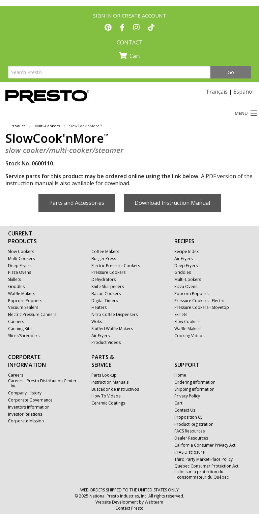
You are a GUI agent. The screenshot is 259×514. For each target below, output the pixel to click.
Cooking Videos (189, 336)
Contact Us (184, 410)
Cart (129, 56)
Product (17, 126)
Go (231, 72)
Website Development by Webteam (129, 502)
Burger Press (103, 258)
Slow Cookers (21, 251)
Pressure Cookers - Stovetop (201, 307)
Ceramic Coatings (108, 403)
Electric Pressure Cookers (115, 265)
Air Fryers (100, 336)
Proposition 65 (188, 417)
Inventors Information (29, 407)
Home (180, 375)
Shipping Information (194, 389)
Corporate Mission (26, 421)
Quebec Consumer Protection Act (206, 466)
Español (243, 91)
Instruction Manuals (109, 382)
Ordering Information (194, 382)
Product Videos (106, 342)
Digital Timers (104, 300)
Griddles (16, 286)
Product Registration (193, 424)
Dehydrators (103, 279)
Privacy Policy (187, 396)
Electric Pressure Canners (32, 314)
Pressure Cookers (108, 272)
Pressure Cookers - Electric (199, 300)
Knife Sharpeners (107, 286)
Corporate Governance (30, 400)
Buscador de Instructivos (115, 389)
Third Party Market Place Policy (203, 459)
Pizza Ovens (19, 272)
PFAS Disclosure (189, 452)
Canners (16, 321)
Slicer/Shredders (23, 336)
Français (217, 91)
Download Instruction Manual (172, 202)
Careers (15, 375)
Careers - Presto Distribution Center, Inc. (43, 383)
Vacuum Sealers (23, 307)
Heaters (99, 307)
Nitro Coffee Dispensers (114, 314)
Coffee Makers (105, 251)
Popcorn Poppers (25, 300)
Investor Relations (25, 414)
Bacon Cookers (106, 293)
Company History (24, 393)
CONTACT (130, 42)
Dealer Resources (191, 438)
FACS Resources (189, 431)
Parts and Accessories (76, 202)
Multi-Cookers (47, 126)
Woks (96, 321)
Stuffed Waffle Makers (112, 328)
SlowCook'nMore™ (85, 126)
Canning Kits (19, 328)
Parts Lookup (104, 375)
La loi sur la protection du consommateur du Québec (201, 474)
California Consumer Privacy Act (204, 445)
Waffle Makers (21, 293)
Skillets (14, 279)
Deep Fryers (19, 265)
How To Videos (105, 396)
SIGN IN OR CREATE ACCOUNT (129, 15)
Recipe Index (186, 251)
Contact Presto (129, 508)
